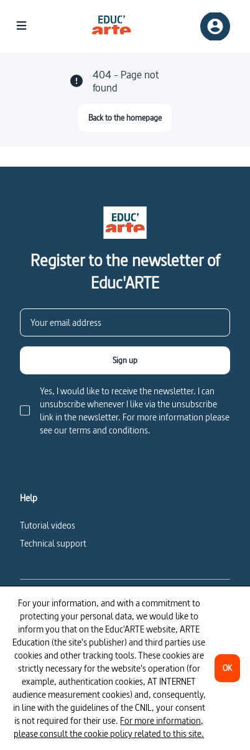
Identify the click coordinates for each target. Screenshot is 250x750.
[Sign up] (125, 360)
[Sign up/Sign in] (215, 26)
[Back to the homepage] (125, 118)
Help (28, 498)
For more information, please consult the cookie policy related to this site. (109, 727)
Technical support (53, 543)
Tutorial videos (47, 525)
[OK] (227, 668)
